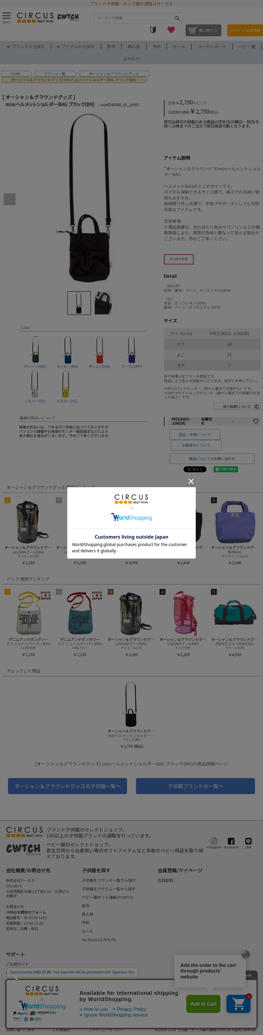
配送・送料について (23, 981)
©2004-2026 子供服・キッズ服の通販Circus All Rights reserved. (206, 1029)
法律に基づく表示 (20, 1029)
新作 (111, 46)
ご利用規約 (61, 1029)
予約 (156, 46)
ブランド (51, 73)
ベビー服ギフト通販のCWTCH (107, 897)
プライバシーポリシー (106, 1029)
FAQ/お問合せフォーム (28, 912)
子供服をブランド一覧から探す (109, 880)
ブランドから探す (28, 46)
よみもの (131, 58)
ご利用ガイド (17, 964)
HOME (16, 73)
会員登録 (165, 880)
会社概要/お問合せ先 (28, 870)
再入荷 (134, 46)
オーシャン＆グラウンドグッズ (114, 73)
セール (179, 46)
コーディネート (212, 46)
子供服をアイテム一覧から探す (109, 889)
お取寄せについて (196, 445)
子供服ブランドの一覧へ (195, 786)
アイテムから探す (78, 46)
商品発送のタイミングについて (33, 972)
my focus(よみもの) (99, 939)
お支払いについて (21, 989)
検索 (177, 18)
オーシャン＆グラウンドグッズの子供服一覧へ (68, 786)
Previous (9, 199)
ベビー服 (247, 46)
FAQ (9, 1006)
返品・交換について (195, 434)
